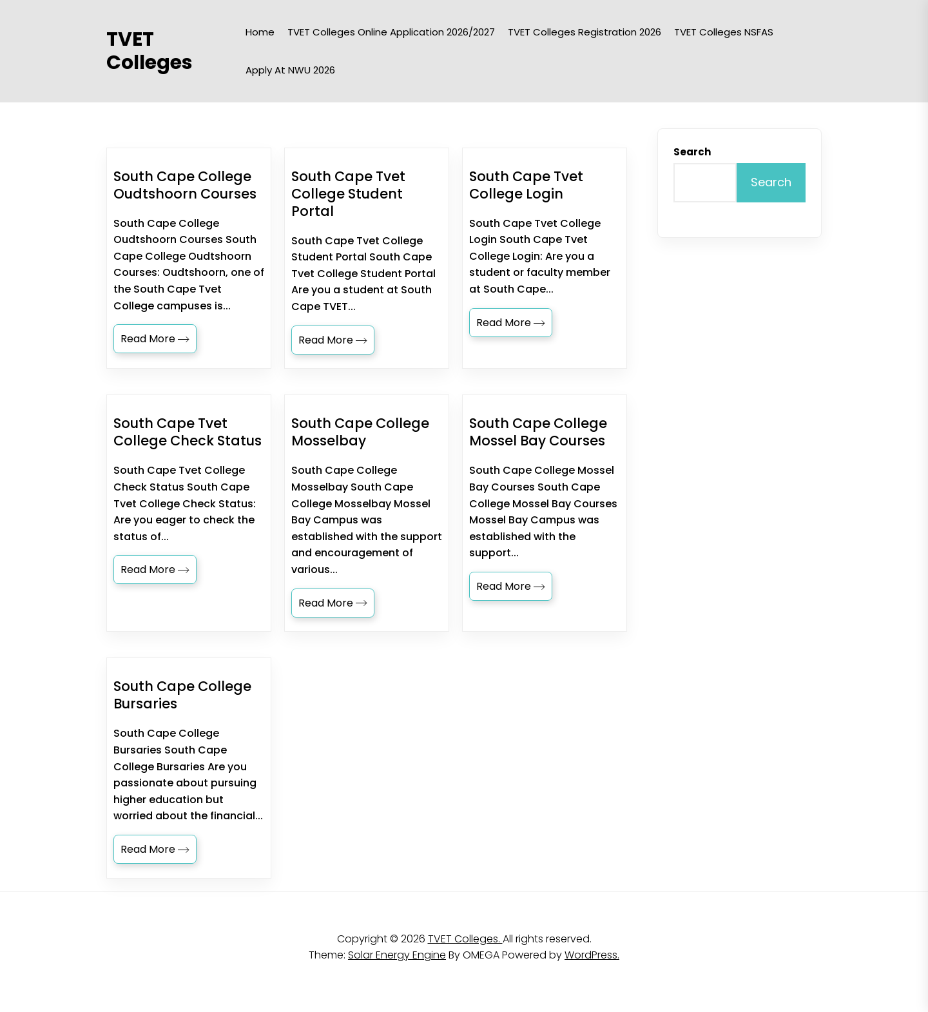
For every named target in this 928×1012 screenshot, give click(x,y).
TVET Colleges (149, 51)
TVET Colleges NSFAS (723, 32)
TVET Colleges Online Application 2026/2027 (391, 32)
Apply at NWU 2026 (290, 70)
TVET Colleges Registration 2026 (584, 32)
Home (260, 32)
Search (692, 152)
